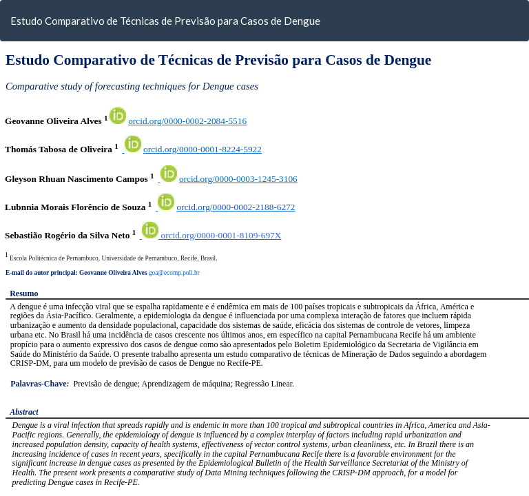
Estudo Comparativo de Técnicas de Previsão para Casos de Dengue (165, 20)
